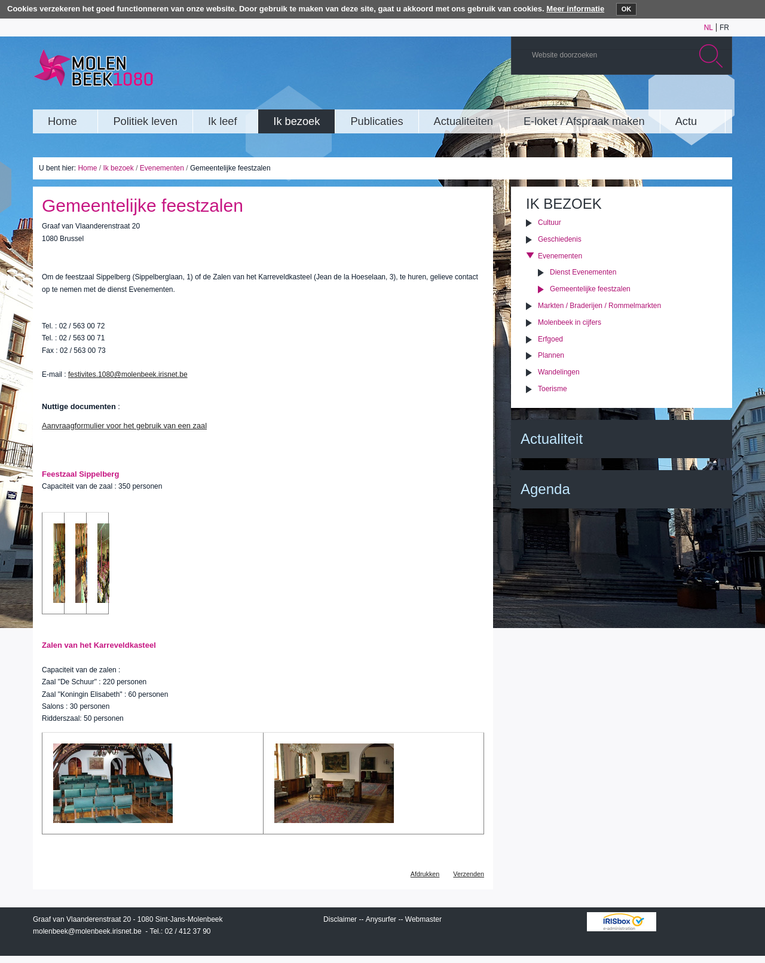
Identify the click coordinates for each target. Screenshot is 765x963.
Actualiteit (552, 439)
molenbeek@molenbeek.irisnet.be (87, 931)
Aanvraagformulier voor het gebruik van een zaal (124, 425)
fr (724, 27)
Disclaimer (340, 919)
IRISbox (621, 921)
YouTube (647, 98)
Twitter (683, 98)
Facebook (701, 98)
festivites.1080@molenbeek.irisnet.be (128, 374)
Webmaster (423, 919)
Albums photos (665, 98)
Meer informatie (575, 8)
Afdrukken (425, 873)
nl (708, 27)
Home (87, 168)
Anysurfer (381, 919)
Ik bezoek (118, 168)
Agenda (545, 489)
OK (627, 9)
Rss (719, 98)
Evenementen (162, 168)
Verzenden (468, 873)
